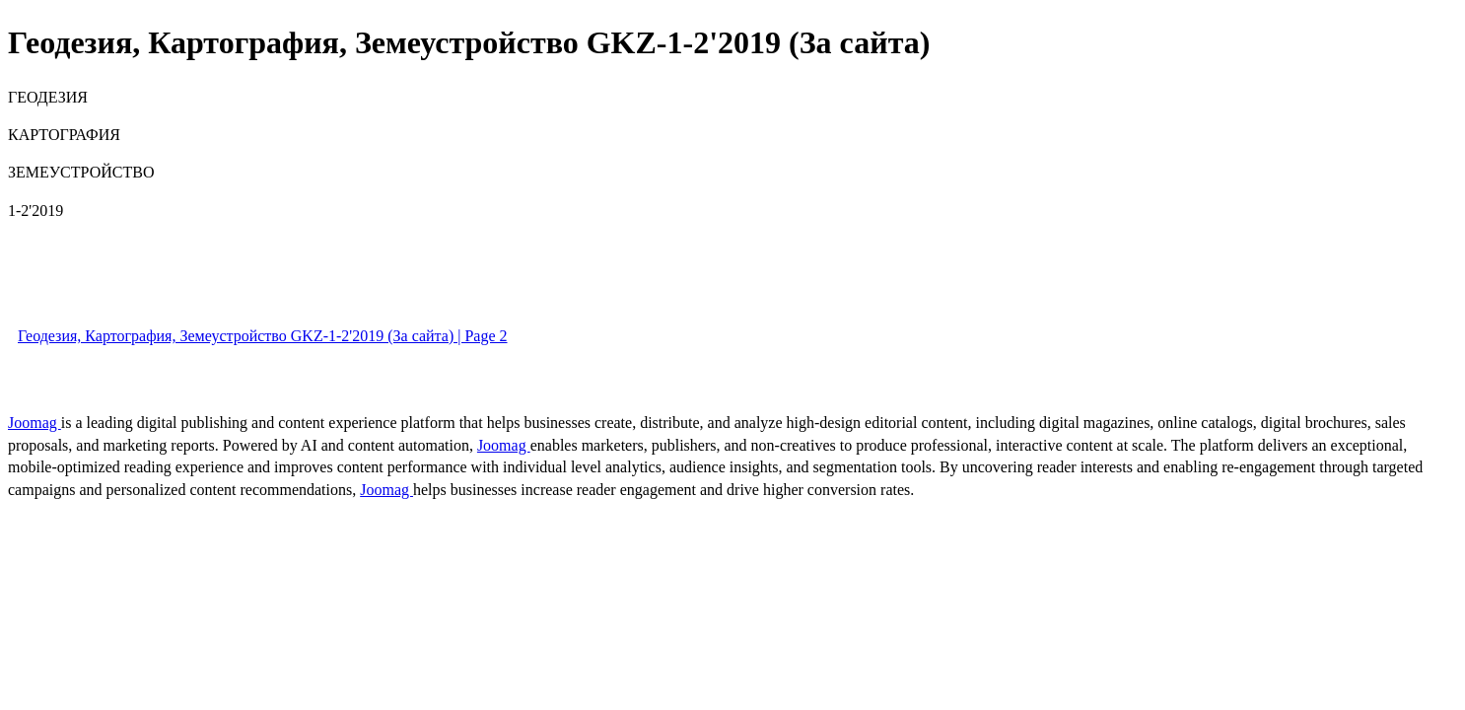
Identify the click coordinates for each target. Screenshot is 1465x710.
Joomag (34, 422)
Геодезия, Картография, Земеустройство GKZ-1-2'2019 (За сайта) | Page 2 (263, 335)
